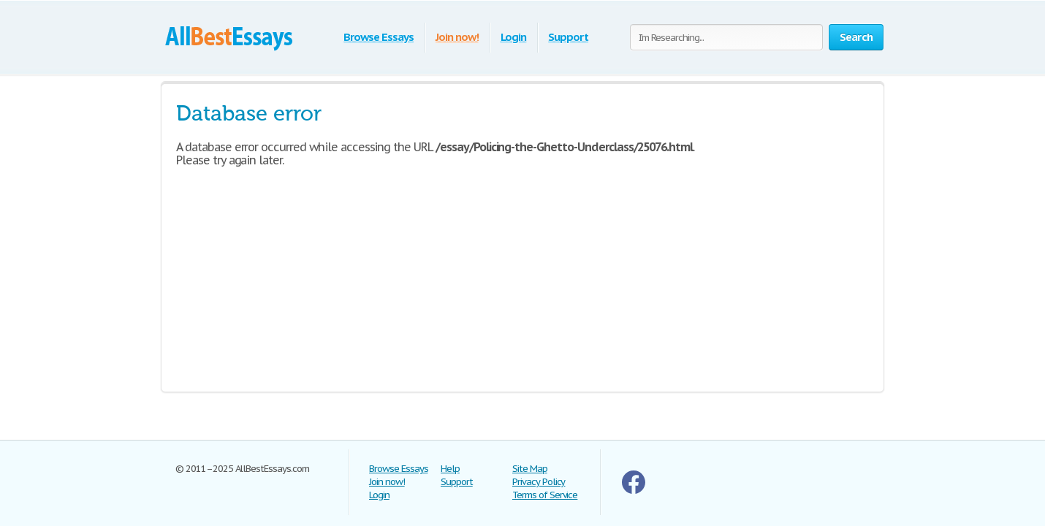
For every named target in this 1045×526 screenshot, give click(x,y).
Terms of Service (544, 495)
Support (568, 37)
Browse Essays (378, 37)
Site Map (529, 468)
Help (450, 468)
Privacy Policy (538, 482)
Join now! (457, 37)
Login (514, 37)
